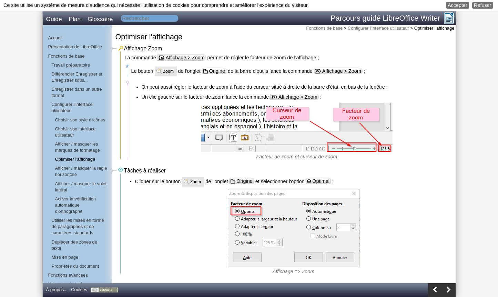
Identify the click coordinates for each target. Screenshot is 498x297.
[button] (457, 5)
